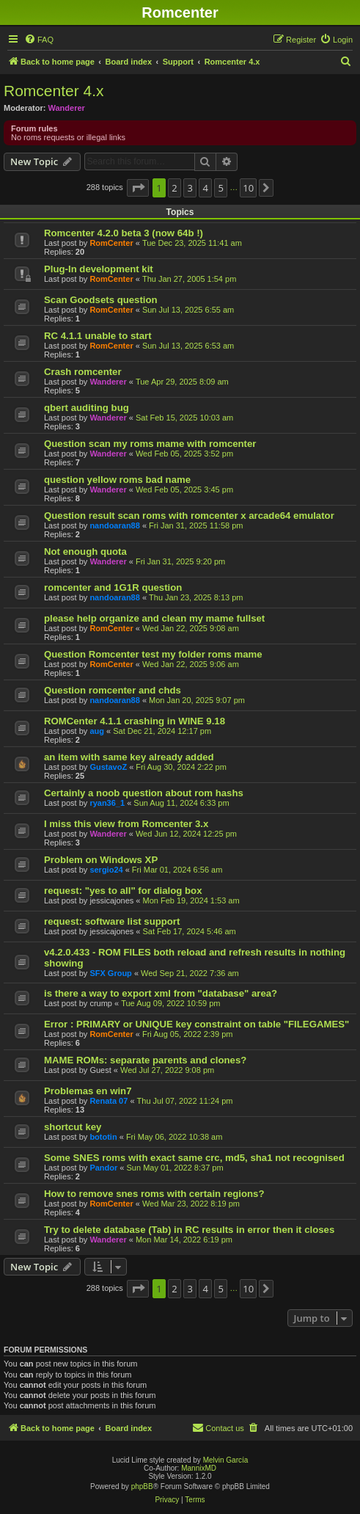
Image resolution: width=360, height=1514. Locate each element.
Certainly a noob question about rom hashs (143, 792)
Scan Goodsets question (101, 299)
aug (96, 731)
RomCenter (111, 243)
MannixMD (198, 1468)
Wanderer (66, 107)
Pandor (103, 1167)
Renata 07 (108, 1100)
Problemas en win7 (87, 1090)
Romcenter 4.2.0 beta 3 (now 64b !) (123, 233)
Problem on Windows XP (101, 859)
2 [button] (174, 187)
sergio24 (105, 869)
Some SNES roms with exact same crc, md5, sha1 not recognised (194, 1157)
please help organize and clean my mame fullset (154, 618)
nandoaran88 (114, 525)
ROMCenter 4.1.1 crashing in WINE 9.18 (134, 721)
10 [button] (248, 187)
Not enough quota (85, 551)
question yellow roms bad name (117, 479)
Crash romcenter (83, 371)
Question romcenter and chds (112, 690)
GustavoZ (108, 767)
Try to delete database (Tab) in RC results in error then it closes (189, 1229)
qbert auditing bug (86, 407)
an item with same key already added (129, 757)
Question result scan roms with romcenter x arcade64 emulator (189, 515)
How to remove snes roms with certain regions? (154, 1193)
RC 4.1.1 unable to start (98, 335)
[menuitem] (39, 39)
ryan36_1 (107, 802)
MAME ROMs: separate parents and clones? (145, 1060)
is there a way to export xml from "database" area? (160, 993)
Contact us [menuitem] (218, 1427)
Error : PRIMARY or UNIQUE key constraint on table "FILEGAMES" (196, 1024)
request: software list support (112, 921)
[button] (138, 188)
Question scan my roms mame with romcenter (150, 443)
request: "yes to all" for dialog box (123, 890)
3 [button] (189, 187)
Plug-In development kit (98, 268)
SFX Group (110, 973)
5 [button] (221, 187)
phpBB (142, 1486)
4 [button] (204, 187)
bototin (103, 1136)
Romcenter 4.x (54, 90)
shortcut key (72, 1126)
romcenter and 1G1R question (113, 587)
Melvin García (226, 1460)
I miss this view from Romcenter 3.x (126, 823)
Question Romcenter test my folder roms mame (153, 654)
